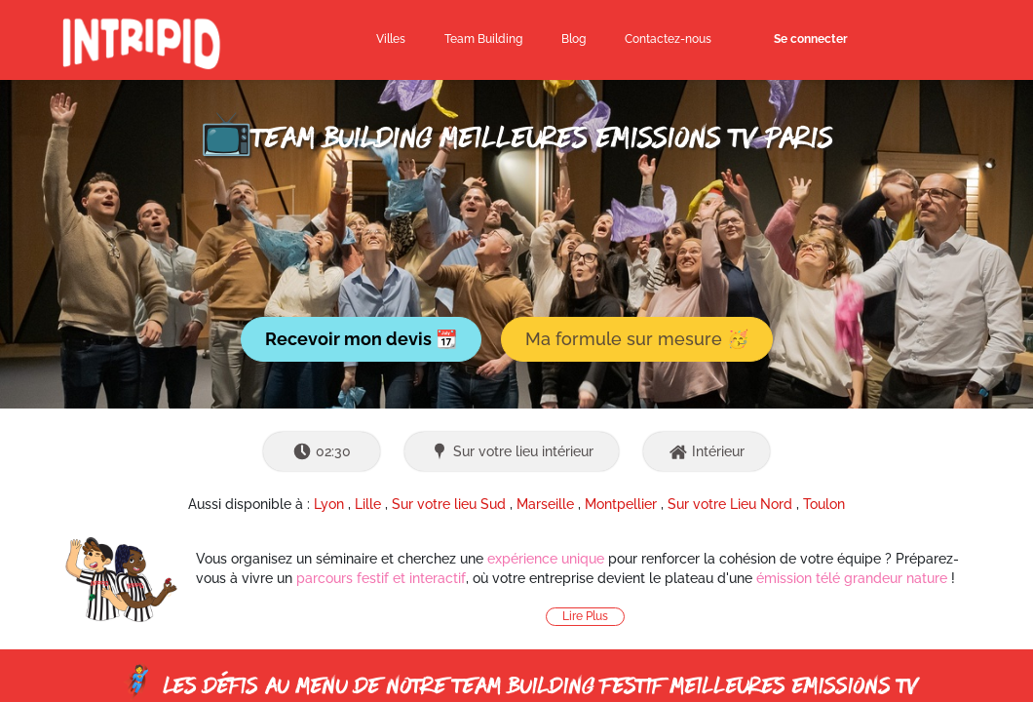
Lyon (329, 504)
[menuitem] (573, 40)
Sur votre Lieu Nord (730, 504)
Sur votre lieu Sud (449, 504)
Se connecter (811, 39)
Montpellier (621, 504)
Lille (368, 504)
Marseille (545, 504)
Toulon (824, 504)
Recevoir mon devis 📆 (361, 339)
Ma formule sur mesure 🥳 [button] (636, 339)
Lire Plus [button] (585, 616)
